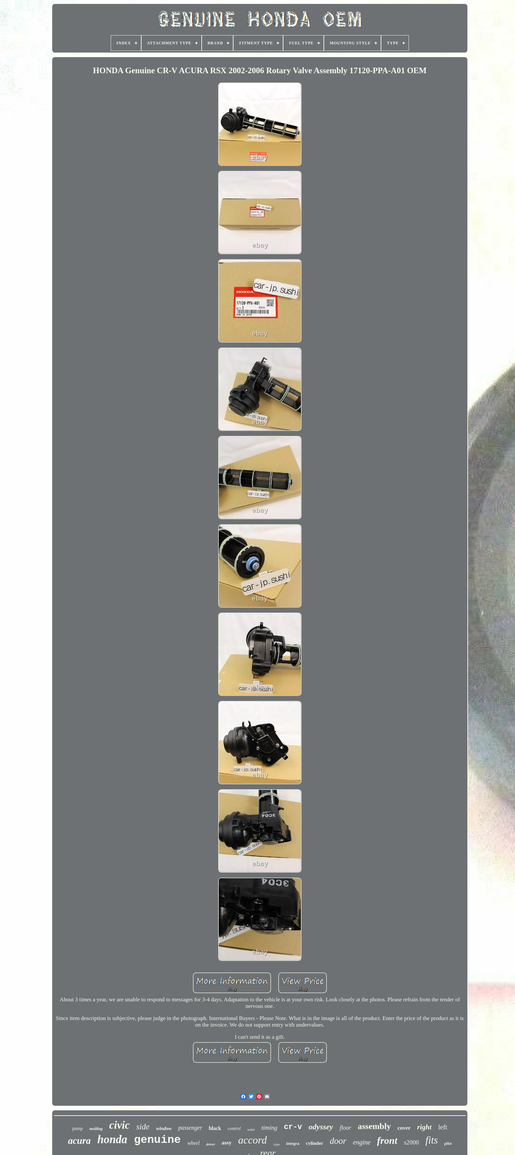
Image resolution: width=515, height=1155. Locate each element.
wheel (193, 1143)
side (142, 1126)
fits (431, 1140)
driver (210, 1144)
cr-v (293, 1127)
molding (96, 1128)
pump (77, 1128)
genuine (157, 1140)
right (424, 1127)
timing (269, 1127)
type (277, 1144)
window (164, 1128)
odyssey (321, 1126)
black (215, 1128)
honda (112, 1139)
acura (79, 1140)
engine (361, 1142)
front (387, 1140)
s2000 (411, 1142)
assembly (374, 1126)
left (442, 1127)
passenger (190, 1127)
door (338, 1141)
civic (119, 1125)
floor (345, 1127)
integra (293, 1143)
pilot (448, 1143)
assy (227, 1143)
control (234, 1128)
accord (252, 1140)
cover (404, 1128)
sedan (251, 1129)
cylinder (314, 1143)
